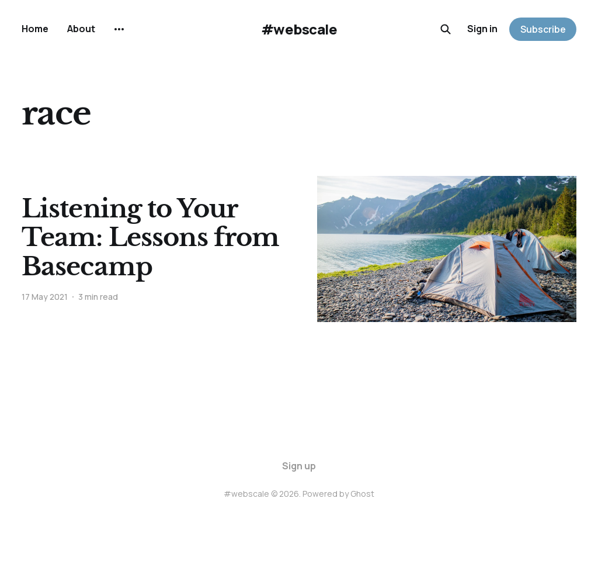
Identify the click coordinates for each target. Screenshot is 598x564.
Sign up (299, 465)
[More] (119, 29)
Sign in (482, 28)
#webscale (299, 29)
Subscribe (543, 29)
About (81, 28)
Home (35, 28)
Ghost (362, 493)
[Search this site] (445, 29)
